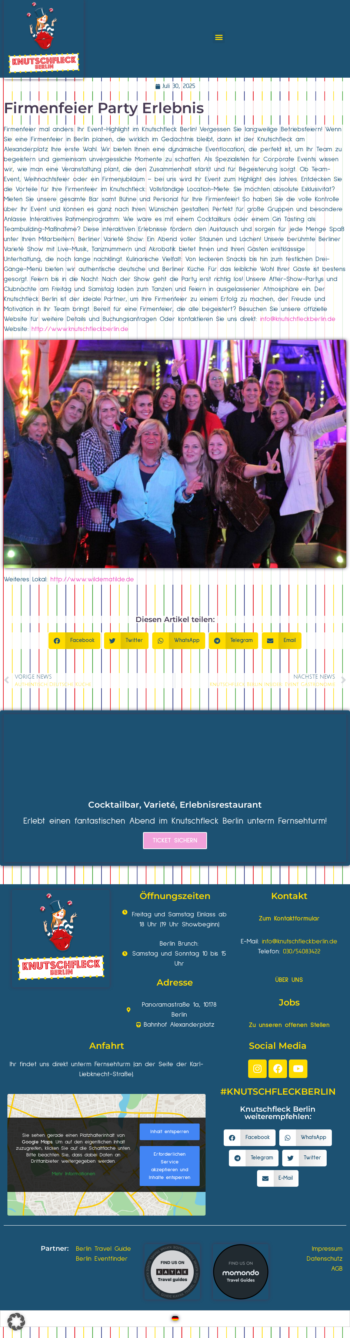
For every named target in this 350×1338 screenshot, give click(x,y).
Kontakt (289, 896)
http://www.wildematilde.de (92, 579)
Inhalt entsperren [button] (169, 1131)
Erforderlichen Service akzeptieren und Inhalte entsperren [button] (169, 1166)
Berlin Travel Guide (103, 1249)
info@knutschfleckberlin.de (298, 319)
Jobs (289, 1002)
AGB (337, 1269)
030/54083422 (301, 951)
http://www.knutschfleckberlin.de (80, 329)
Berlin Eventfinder (102, 1259)
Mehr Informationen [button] (73, 1173)
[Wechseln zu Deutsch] (175, 1318)
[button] (219, 37)
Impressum (327, 1249)
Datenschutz (325, 1259)
